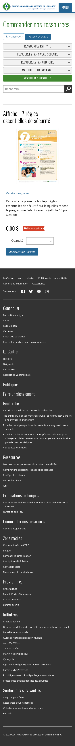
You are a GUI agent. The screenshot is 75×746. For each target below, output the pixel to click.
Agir (5, 485)
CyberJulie (8, 659)
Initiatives (10, 614)
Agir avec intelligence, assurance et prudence (27, 664)
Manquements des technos (18, 572)
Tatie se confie (10, 648)
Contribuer (11, 308)
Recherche (11, 403)
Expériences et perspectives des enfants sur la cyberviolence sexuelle (35, 427)
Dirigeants (8, 364)
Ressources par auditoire (37, 62)
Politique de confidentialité (52, 278)
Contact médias (11, 566)
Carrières (8, 331)
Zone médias (12, 538)
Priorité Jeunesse (12, 599)
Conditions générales (14, 528)
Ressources (11, 457)
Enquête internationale (15, 632)
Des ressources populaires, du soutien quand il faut (30, 464)
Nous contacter (26, 278)
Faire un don (10, 325)
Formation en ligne (13, 315)
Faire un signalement (19, 394)
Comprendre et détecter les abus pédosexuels (28, 469)
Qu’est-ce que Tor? (13, 511)
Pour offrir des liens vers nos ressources (24, 342)
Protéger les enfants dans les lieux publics (25, 680)
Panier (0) (13, 36)
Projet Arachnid (11, 621)
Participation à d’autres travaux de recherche (27, 410)
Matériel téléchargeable (37, 70)
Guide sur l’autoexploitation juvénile (22, 637)
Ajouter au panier (22, 252)
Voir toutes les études (15, 447)
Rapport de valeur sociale (16, 374)
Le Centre (8, 278)
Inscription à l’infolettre (15, 561)
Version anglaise (17, 193)
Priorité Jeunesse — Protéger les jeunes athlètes (28, 675)
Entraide (7, 713)
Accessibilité (38, 283)
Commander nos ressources (24, 521)
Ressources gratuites (37, 78)
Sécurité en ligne (12, 480)
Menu (65, 7)
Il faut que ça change (14, 336)
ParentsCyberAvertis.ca (15, 670)
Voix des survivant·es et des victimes (23, 708)
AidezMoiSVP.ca (11, 643)
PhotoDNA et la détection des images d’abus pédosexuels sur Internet (36, 504)
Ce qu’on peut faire (13, 697)
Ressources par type (37, 46)
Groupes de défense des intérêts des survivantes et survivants (36, 626)
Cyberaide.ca (10, 588)
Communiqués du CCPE (16, 545)
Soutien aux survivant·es (22, 690)
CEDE (6, 320)
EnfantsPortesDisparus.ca (17, 594)
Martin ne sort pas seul (15, 653)
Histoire (7, 358)
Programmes (12, 582)
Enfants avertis (11, 604)
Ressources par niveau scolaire (37, 54)
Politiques (10, 384)
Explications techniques (21, 495)
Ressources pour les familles (18, 702)
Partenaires (9, 369)
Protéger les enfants (14, 475)
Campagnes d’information (17, 555)
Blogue (7, 550)
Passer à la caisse (38, 36)
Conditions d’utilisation (15, 283)
